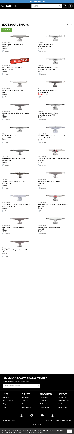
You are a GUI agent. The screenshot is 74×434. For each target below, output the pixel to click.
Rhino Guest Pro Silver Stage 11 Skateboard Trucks (55, 155)
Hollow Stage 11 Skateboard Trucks (55, 178)
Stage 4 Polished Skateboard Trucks (55, 223)
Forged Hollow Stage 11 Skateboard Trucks (19, 109)
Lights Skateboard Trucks (55, 41)
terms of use (28, 432)
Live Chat (61, 404)
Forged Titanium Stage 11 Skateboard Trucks (19, 246)
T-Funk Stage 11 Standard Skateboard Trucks (55, 132)
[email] (21, 386)
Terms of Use (58, 420)
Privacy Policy (67, 420)
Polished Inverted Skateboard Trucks (19, 155)
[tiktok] (31, 416)
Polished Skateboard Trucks (19, 132)
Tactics (9, 6)
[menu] (70, 6)
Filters (6, 30)
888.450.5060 (63, 397)
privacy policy (39, 432)
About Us (6, 397)
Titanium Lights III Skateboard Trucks (19, 178)
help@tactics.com (64, 400)
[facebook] (52, 416)
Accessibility (49, 420)
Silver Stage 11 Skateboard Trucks (19, 41)
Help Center (25, 397)
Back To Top (37, 424)
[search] (46, 6)
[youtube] (42, 416)
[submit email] (38, 385)
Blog (4, 404)
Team (5, 407)
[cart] (65, 6)
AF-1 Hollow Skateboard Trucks (55, 86)
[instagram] (21, 416)
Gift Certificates (8, 400)
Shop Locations (63, 407)
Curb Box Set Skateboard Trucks (19, 64)
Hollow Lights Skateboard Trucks (55, 64)
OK (70, 431)
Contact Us (25, 400)
